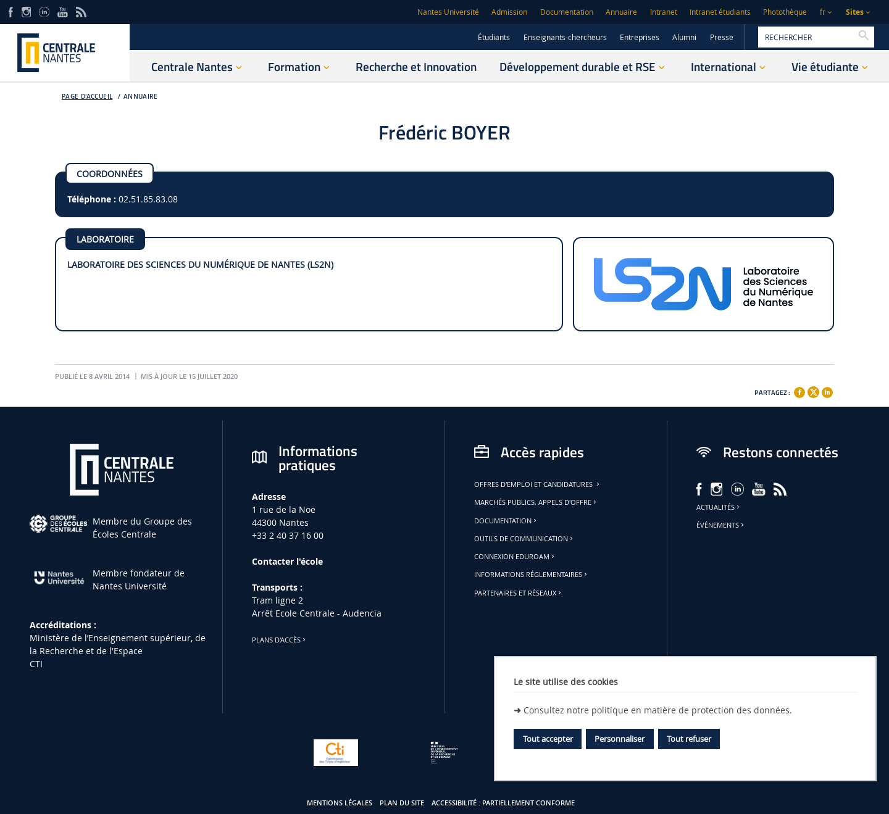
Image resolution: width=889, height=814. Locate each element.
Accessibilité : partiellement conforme (503, 803)
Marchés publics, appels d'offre (536, 502)
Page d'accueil (87, 97)
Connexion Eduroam (515, 556)
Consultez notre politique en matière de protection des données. (658, 710)
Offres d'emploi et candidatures (537, 484)
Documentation (566, 12)
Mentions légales (339, 803)
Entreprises (639, 37)
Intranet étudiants (720, 12)
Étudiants (494, 37)
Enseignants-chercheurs (565, 37)
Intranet (663, 12)
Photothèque (785, 12)
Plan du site (402, 803)
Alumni (684, 37)
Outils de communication (524, 538)
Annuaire (621, 12)
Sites (855, 12)
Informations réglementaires (531, 574)
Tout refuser (689, 738)
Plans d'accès (279, 640)
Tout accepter (548, 738)
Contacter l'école (287, 561)
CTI (36, 664)
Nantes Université (448, 12)
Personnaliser (620, 738)
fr (822, 12)
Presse (721, 37)
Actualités (718, 507)
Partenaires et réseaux (518, 593)
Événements (721, 525)
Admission (509, 12)
